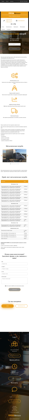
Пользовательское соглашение (14, 411)
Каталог (7, 1)
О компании (8, 20)
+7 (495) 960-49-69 (8, 10)
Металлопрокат (22, 18)
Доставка (3, 20)
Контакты (11, 1)
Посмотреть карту (14, 346)
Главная (3, 1)
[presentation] (1, 146)
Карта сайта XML (14, 401)
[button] (10, 155)
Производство (16, 18)
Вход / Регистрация (24, 1)
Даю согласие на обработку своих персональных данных (15, 277)
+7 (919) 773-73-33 (8, 11)
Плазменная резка (9, 18)
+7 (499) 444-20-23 (8, 13)
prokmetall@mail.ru (21, 11)
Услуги (3, 18)
